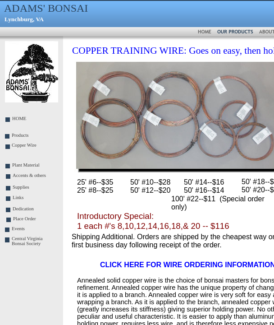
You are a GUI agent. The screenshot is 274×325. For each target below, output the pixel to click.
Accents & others (29, 175)
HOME (19, 118)
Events (18, 228)
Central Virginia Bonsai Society (27, 241)
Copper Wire (24, 145)
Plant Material (26, 164)
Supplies (21, 187)
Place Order (24, 218)
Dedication (23, 208)
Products (20, 135)
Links (18, 197)
